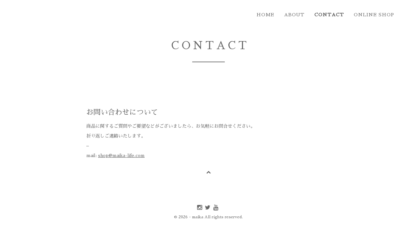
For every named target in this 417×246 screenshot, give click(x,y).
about (294, 14)
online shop (374, 14)
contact (329, 14)
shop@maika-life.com (121, 155)
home (265, 14)
